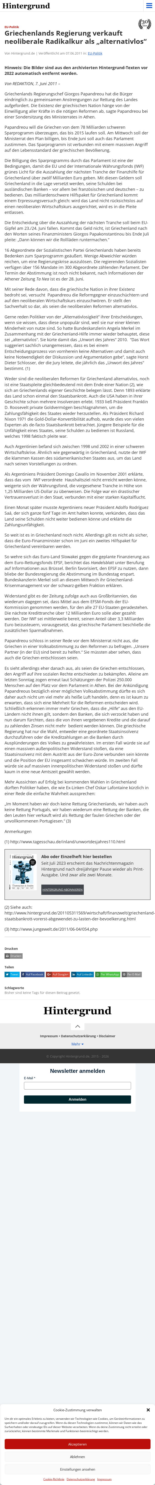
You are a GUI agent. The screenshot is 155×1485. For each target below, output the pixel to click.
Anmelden (77, 1099)
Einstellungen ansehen (77, 1469)
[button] (148, 1410)
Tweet (11, 974)
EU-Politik (95, 53)
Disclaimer (107, 1036)
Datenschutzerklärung (81, 1479)
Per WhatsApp (107, 974)
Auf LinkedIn (81, 974)
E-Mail (28, 1078)
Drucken (13, 956)
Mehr (76, 1044)
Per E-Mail (131, 974)
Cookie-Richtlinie (53, 1479)
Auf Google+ (57, 974)
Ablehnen (77, 1456)
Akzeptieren (77, 1444)
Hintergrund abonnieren (62, 890)
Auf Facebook (32, 974)
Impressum (104, 1479)
